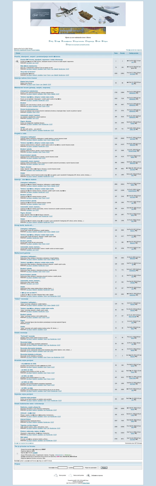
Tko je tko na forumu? (27, 72)
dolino (132, 215)
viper (132, 427)
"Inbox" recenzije (21, 299)
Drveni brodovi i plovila (28, 155)
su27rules (132, 139)
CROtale (132, 282)
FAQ (51, 41)
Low (33, 63)
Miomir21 (132, 243)
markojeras (132, 295)
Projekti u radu (20, 133)
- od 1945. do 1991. (26, 382)
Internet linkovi (25, 419)
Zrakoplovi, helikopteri (28, 137)
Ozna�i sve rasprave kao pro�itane (24, 443)
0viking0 (34, 69)
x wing (132, 415)
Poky (132, 175)
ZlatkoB (56, 69)
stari (132, 203)
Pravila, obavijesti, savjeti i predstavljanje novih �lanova (37, 56)
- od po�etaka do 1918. (28, 364)
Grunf (44, 69)
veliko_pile (132, 129)
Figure (22, 320)
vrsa (132, 236)
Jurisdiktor (40, 69)
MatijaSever (132, 93)
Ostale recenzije (21, 333)
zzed (132, 322)
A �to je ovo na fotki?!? (28, 293)
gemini (132, 409)
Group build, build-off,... (24, 225)
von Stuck (29, 63)
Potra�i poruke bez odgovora (134, 50)
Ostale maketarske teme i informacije (29, 404)
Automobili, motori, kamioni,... (30, 207)
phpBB (74, 480)
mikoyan (132, 304)
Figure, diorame (25, 121)
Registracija (89, 41)
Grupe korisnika (78, 41)
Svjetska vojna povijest (24, 394)
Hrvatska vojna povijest (24, 360)
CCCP (36, 63)
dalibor (132, 157)
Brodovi (23, 103)
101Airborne (132, 270)
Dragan (133, 123)
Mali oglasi (24, 437)
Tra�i (57, 41)
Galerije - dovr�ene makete (25, 179)
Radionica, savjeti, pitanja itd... (30, 407)
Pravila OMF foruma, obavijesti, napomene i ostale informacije (41, 60)
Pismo (132, 372)
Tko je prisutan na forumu (25, 446)
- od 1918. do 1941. (26, 370)
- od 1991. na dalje (26, 388)
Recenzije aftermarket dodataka (31, 348)
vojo (132, 288)
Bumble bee (62, 69)
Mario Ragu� (132, 316)
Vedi (132, 390)
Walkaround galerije (22, 253)
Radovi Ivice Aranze (27, 81)
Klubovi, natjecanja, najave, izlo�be (32, 431)
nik (132, 264)
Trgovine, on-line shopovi (29, 425)
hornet (132, 365)
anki (132, 276)
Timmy (48, 69)
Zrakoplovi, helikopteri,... (28, 182)
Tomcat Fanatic (132, 151)
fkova (132, 338)
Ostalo (22, 127)
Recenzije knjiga (26, 342)
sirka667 (35, 452)
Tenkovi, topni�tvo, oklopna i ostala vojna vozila (37, 97)
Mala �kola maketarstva (28, 66)
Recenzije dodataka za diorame (31, 354)
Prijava (105, 41)
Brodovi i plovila (26, 149)
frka (133, 83)
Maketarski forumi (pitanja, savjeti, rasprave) (32, 87)
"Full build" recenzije (27, 336)
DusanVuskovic (132, 191)
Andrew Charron (86, 483)
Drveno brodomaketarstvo (29, 109)
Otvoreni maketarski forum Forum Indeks (27, 50)
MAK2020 (132, 145)
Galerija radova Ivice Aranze (26, 78)
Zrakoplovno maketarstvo (29, 91)
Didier (132, 421)
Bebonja (132, 356)
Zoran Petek (132, 378)
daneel (132, 350)
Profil (98, 41)
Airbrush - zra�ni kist (27, 413)
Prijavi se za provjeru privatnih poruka (77, 44)
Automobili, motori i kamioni (30, 115)
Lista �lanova (66, 41)
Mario (132, 328)
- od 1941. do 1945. (26, 376)
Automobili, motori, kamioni (29, 161)
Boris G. (132, 230)
